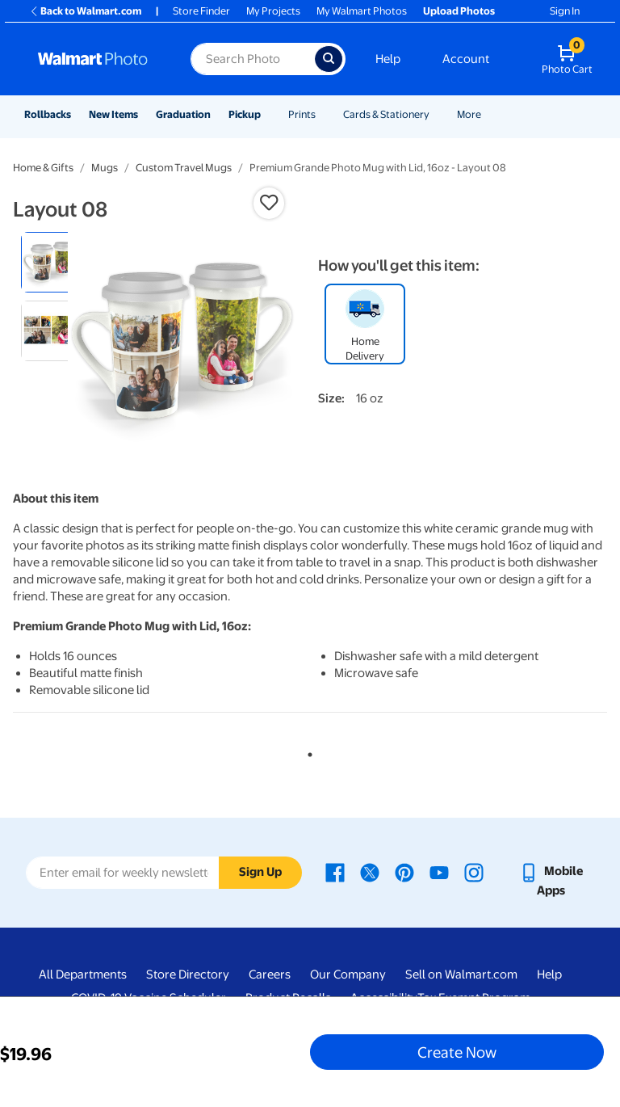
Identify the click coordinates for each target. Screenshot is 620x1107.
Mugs (104, 168)
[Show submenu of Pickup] (268, 114)
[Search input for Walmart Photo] (253, 59)
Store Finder (201, 11)
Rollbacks (47, 114)
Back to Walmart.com (85, 11)
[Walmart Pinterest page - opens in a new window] (404, 871)
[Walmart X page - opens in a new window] (369, 871)
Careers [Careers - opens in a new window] (270, 974)
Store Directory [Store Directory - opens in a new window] (187, 974)
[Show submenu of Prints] (323, 114)
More (469, 114)
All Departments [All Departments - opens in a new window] (83, 974)
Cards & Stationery (386, 114)
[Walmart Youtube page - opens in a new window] (439, 871)
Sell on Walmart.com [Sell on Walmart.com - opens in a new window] (461, 974)
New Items (113, 114)
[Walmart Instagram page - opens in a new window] (474, 871)
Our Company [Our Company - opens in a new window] (348, 974)
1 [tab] (307, 751)
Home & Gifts (43, 168)
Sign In (565, 11)
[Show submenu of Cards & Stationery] (437, 114)
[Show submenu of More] (488, 114)
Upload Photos (459, 11)
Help (387, 59)
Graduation (183, 114)
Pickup (244, 114)
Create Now (456, 1052)
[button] (268, 202)
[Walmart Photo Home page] (96, 59)
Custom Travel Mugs (184, 168)
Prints (302, 114)
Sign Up (260, 872)
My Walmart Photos (361, 11)
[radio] (51, 262)
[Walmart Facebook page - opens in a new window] (335, 871)
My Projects (273, 11)
